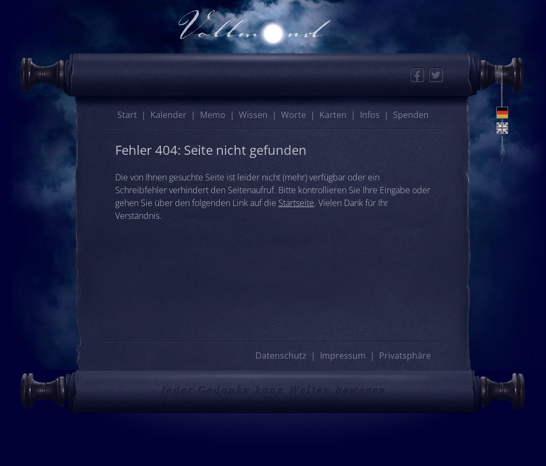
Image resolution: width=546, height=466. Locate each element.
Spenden (411, 115)
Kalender (168, 115)
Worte (293, 115)
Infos (370, 115)
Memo (213, 115)
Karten (333, 115)
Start (127, 115)
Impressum (343, 355)
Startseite (296, 203)
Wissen (253, 115)
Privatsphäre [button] (405, 355)
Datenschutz (281, 355)
